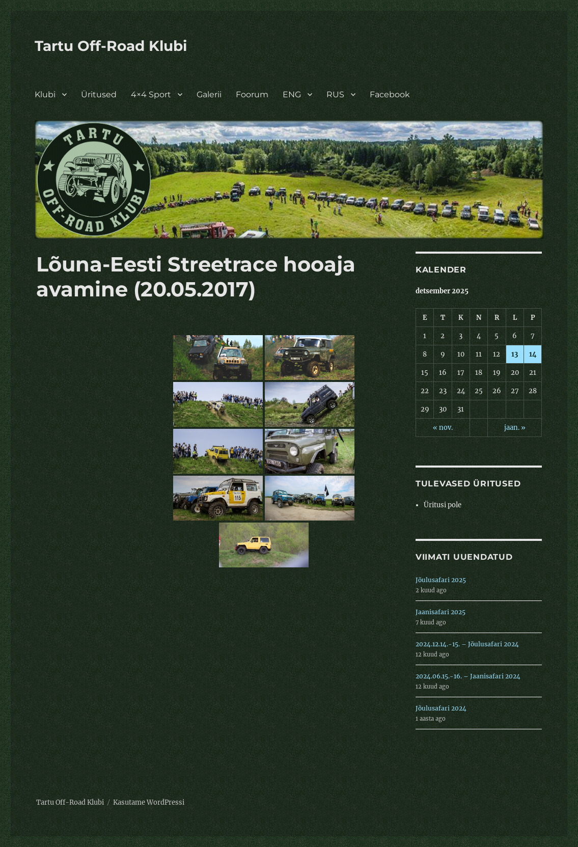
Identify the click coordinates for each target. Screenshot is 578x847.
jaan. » (515, 427)
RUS (335, 94)
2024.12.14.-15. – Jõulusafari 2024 (467, 644)
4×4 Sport (151, 94)
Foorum (252, 94)
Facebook (390, 94)
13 (514, 354)
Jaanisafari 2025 (440, 612)
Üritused (99, 94)
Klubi (45, 94)
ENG (292, 94)
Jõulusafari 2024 (441, 708)
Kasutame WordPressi (148, 802)
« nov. (443, 427)
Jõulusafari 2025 (441, 580)
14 (533, 354)
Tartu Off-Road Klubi (111, 45)
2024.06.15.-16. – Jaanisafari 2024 (468, 676)
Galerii (209, 94)
